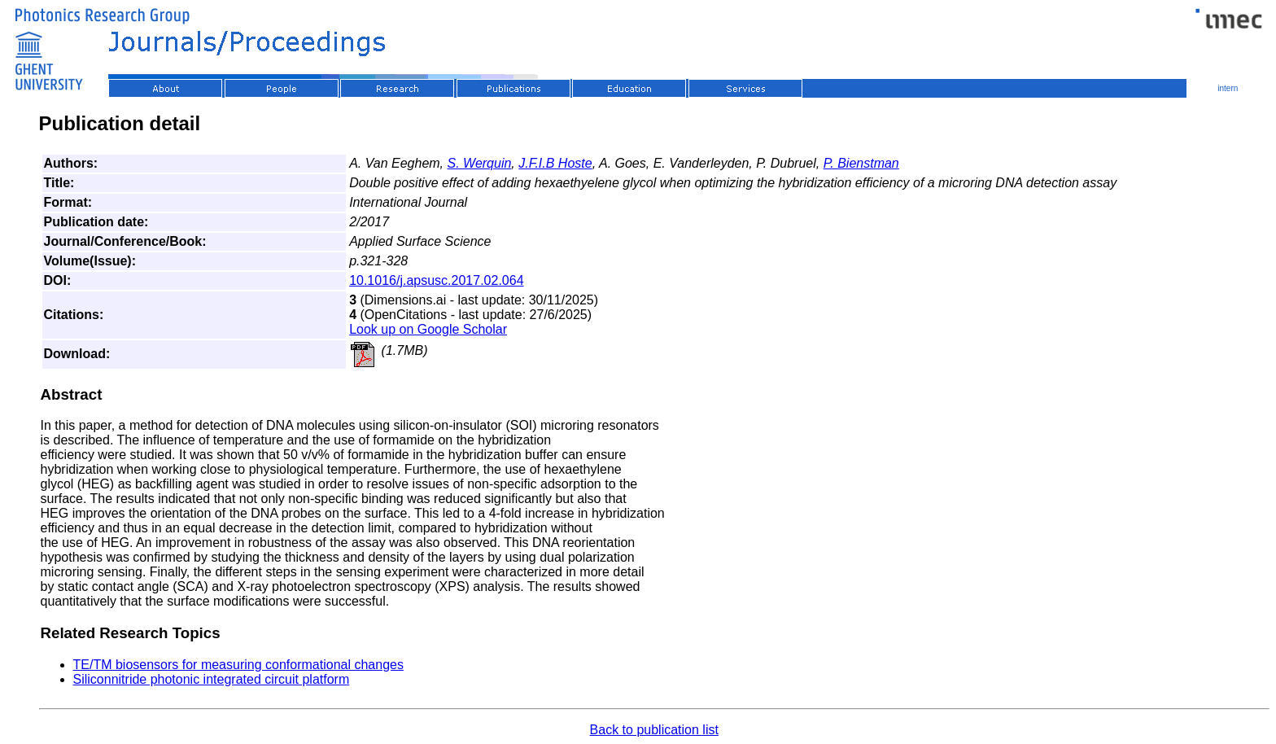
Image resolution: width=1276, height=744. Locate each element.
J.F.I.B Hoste (555, 163)
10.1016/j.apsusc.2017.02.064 (436, 280)
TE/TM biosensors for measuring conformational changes (238, 665)
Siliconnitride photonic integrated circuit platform (211, 679)
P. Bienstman (861, 163)
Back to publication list (654, 730)
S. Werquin (480, 163)
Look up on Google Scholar (428, 329)
